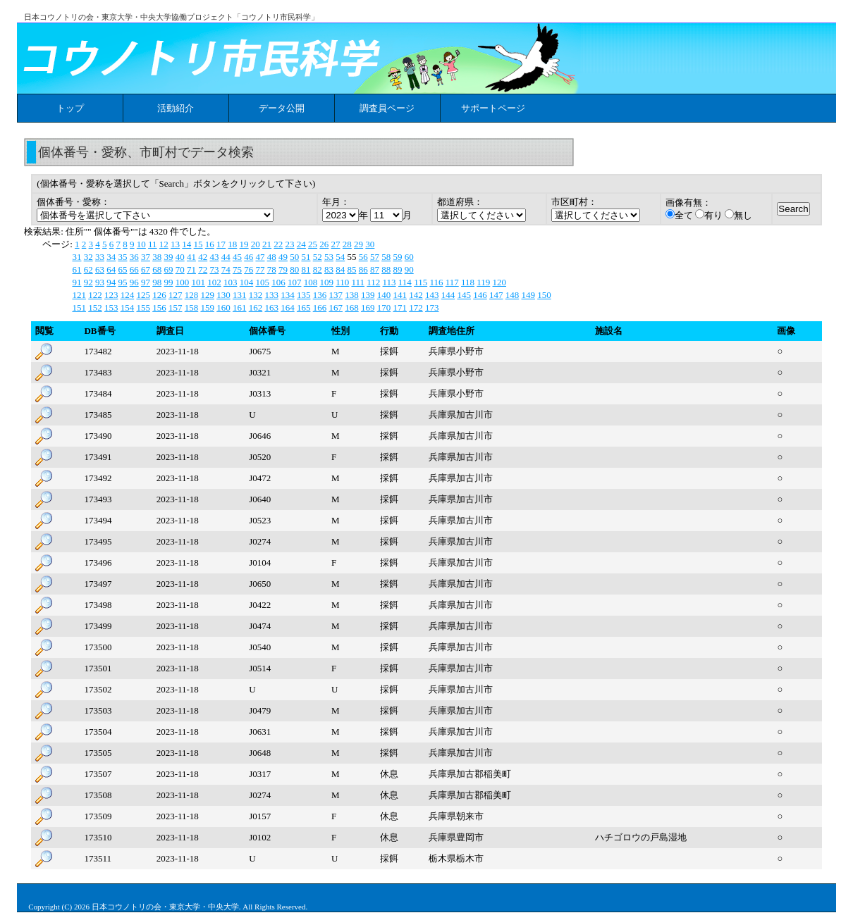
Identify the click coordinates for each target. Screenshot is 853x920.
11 (152, 244)
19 (244, 244)
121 (79, 295)
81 (305, 269)
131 (240, 295)
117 (452, 282)
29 (358, 244)
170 (384, 307)
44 (226, 256)
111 (357, 282)
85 (351, 269)
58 (386, 256)
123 (111, 295)
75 (237, 269)
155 (143, 307)
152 (95, 307)
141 (400, 295)
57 (374, 256)
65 (122, 269)
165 (304, 307)
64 (111, 269)
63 (99, 269)
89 (397, 269)
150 (544, 295)
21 (266, 244)
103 (230, 282)
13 (175, 244)
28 (347, 244)
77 (259, 269)
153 (111, 307)
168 (352, 307)
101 (198, 282)
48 (271, 256)
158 (192, 307)
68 (156, 269)
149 (528, 295)
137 (336, 295)
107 (295, 282)
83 (328, 269)
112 (373, 282)
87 (374, 269)
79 (283, 269)
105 (262, 282)
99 (168, 282)
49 (283, 256)
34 (111, 256)
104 (247, 282)
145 (464, 295)
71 (191, 269)
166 (320, 307)
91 (76, 282)
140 (384, 295)
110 (342, 282)
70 (180, 269)
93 (99, 282)
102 (214, 282)
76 (248, 269)
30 (369, 244)
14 (186, 244)
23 (290, 244)
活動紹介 (175, 108)
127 (175, 295)
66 (134, 269)
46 (248, 256)
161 (240, 307)
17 (221, 244)
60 (409, 256)
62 (88, 269)
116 (436, 282)
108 (311, 282)
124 (128, 295)
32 (88, 256)
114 (405, 282)
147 (496, 295)
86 (363, 269)
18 (232, 244)
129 (207, 295)
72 (202, 269)
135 (304, 295)
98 (156, 282)
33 (99, 256)
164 (288, 307)
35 (122, 256)
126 (159, 295)
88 (386, 269)
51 (305, 256)
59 (397, 256)
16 (209, 244)
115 (420, 282)
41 (191, 256)
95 (122, 282)
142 (416, 295)
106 (278, 282)
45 (237, 256)
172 (416, 307)
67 (145, 269)
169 (368, 307)
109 (326, 282)
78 (271, 269)
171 (400, 307)
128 (192, 295)
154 (128, 307)
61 (76, 269)
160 (223, 307)
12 (163, 244)
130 (223, 295)
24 (301, 244)
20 (255, 244)
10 (141, 244)
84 (340, 269)
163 (271, 307)
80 (294, 269)
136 (320, 295)
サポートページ (493, 108)
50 (294, 256)
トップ (70, 108)
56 (363, 256)
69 (168, 269)
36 (134, 256)
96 (134, 282)
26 (324, 244)
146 (480, 295)
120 (500, 282)
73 (214, 269)
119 (483, 282)
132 (256, 295)
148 (512, 295)
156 (159, 307)
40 (180, 256)
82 (317, 269)
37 (145, 256)
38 (156, 256)
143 (432, 295)
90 (409, 269)
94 (111, 282)
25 (312, 244)
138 (352, 295)
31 (76, 256)
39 (168, 256)
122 (95, 295)
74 (226, 269)
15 (198, 244)
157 (175, 307)
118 (467, 282)
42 (202, 256)
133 (271, 295)
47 (259, 256)
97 (145, 282)
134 (288, 295)
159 (207, 307)
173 (432, 307)
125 (143, 295)
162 (256, 307)
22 (278, 244)
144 (448, 295)
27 (335, 244)
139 (368, 295)
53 (328, 256)
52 (317, 256)
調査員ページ (387, 108)
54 (340, 256)
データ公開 (282, 108)
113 (389, 282)
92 (88, 282)
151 (79, 307)
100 (183, 282)
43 (214, 256)
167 (336, 307)
